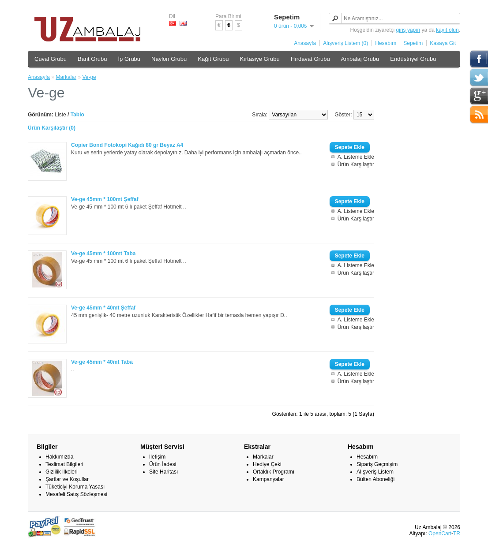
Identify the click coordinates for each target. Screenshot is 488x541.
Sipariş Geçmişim (377, 464)
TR (456, 533)
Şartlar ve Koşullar (67, 479)
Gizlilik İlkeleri (61, 472)
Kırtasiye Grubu (259, 59)
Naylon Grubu (169, 59)
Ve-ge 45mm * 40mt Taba (102, 362)
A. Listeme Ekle (356, 157)
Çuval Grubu (50, 59)
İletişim (157, 457)
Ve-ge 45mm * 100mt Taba (103, 253)
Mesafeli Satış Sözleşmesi (76, 494)
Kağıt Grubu (213, 59)
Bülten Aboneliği (375, 479)
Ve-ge (89, 77)
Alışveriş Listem (375, 472)
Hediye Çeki (267, 464)
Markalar (66, 77)
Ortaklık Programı (273, 472)
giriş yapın (408, 30)
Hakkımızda (59, 457)
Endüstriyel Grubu (413, 59)
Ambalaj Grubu (360, 59)
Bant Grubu (92, 59)
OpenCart (439, 533)
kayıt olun (447, 30)
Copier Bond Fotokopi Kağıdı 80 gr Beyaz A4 (127, 145)
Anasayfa (305, 43)
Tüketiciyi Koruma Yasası (75, 487)
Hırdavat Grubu (310, 59)
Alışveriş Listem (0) (345, 43)
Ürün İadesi (162, 464)
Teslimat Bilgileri (64, 464)
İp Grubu (129, 59)
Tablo (77, 115)
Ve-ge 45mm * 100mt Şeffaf (105, 199)
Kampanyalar (268, 479)
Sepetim (413, 43)
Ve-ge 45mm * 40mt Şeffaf (103, 308)
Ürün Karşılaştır (356, 164)
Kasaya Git (443, 43)
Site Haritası (163, 472)
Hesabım (385, 43)
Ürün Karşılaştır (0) (51, 128)
